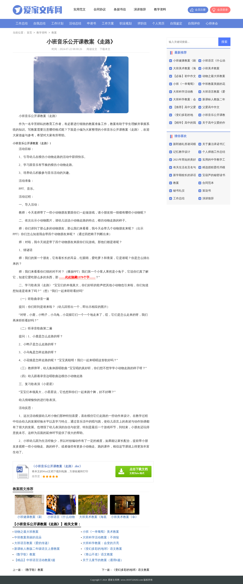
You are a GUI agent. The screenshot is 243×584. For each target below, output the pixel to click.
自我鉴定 (176, 23)
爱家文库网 (113, 580)
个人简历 (158, 23)
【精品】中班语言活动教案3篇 (34, 560)
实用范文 (79, 9)
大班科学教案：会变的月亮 (101, 543)
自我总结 (39, 23)
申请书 (91, 23)
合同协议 (100, 9)
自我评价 (194, 23)
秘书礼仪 (179, 190)
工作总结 (22, 23)
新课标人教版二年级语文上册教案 (37, 548)
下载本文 (105, 49)
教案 (54, 32)
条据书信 (120, 9)
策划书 (206, 190)
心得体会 (212, 23)
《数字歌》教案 (25, 554)
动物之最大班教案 (26, 531)
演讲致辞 (140, 9)
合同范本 (208, 182)
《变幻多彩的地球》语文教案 (102, 548)
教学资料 (160, 9)
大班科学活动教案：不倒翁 (101, 537)
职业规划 (126, 23)
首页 (29, 32)
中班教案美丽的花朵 (28, 537)
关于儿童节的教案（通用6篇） (103, 560)
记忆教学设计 (181, 151)
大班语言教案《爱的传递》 (32, 543)
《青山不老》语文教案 (98, 554)
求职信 (142, 23)
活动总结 (75, 23)
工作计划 (57, 23)
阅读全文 (92, 49)
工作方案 (108, 23)
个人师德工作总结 (213, 151)
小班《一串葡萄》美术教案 (101, 531)
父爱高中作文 (210, 107)
